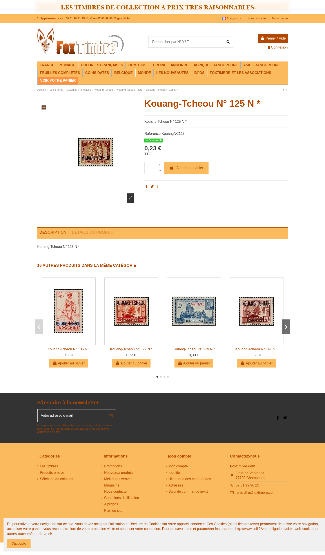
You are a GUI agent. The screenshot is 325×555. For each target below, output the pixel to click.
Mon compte (280, 18)
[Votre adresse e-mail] (72, 415)
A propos (111, 504)
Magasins (111, 485)
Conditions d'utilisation (121, 498)
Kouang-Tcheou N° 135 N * (68, 349)
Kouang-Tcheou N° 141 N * (256, 349)
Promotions (113, 466)
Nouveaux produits (118, 473)
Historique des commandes (190, 479)
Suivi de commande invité (189, 492)
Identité (174, 473)
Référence (152, 133)
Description (53, 232)
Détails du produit (93, 232)
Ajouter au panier (186, 168)
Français (232, 18)
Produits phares (52, 473)
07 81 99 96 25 (247, 485)
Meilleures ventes (118, 479)
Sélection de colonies (56, 479)
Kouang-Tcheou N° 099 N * (131, 349)
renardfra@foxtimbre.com (256, 493)
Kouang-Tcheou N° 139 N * (194, 349)
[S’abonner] (110, 415)
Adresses (176, 485)
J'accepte (18, 543)
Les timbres (49, 466)
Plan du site (113, 511)
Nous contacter (257, 18)
